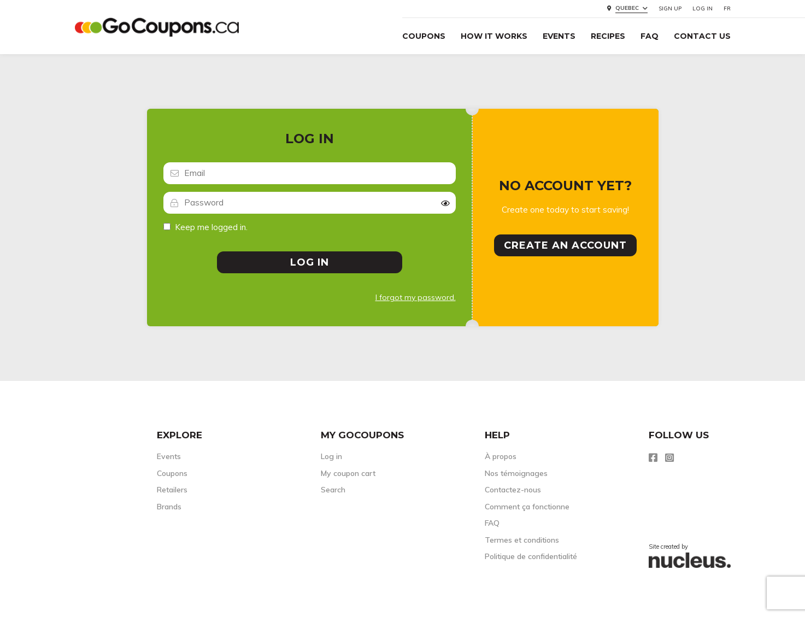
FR (727, 8)
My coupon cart (348, 473)
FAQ (650, 36)
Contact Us (702, 36)
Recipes (608, 36)
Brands (169, 507)
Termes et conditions (522, 540)
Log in (702, 8)
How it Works (494, 36)
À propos (500, 456)
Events (559, 36)
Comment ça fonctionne (527, 507)
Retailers (172, 490)
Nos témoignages (516, 473)
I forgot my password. (415, 297)
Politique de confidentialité (531, 556)
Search (333, 490)
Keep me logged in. (211, 227)
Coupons (423, 36)
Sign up (670, 8)
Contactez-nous (513, 490)
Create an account (565, 245)
